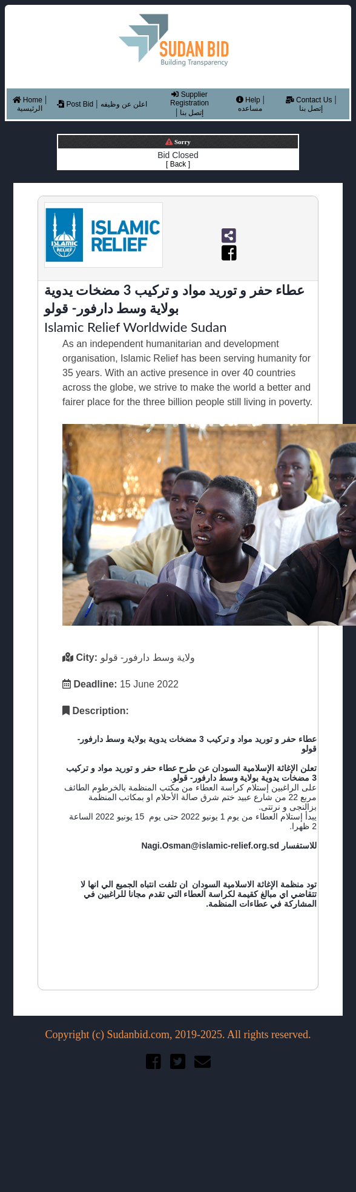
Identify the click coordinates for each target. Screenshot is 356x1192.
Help (248, 100)
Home (27, 100)
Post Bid (75, 104)
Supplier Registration (189, 98)
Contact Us (309, 100)
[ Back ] (178, 164)
